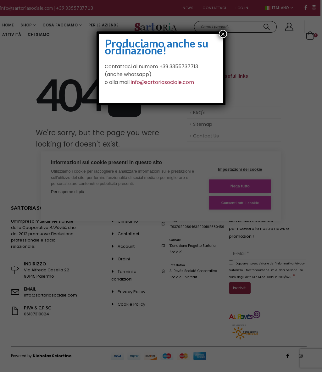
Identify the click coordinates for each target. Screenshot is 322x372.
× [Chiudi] (223, 34)
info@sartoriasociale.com (162, 82)
